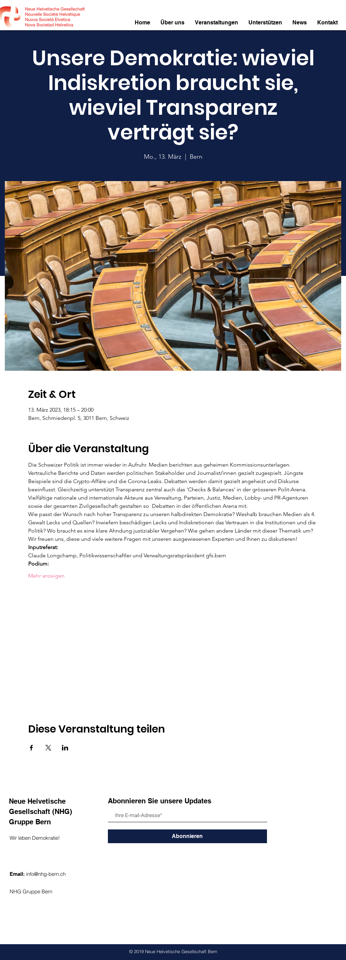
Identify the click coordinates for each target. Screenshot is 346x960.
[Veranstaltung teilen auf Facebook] (31, 747)
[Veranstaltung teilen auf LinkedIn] (65, 747)
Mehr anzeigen (46, 575)
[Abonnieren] (187, 836)
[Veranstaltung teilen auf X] (48, 747)
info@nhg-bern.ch (46, 874)
